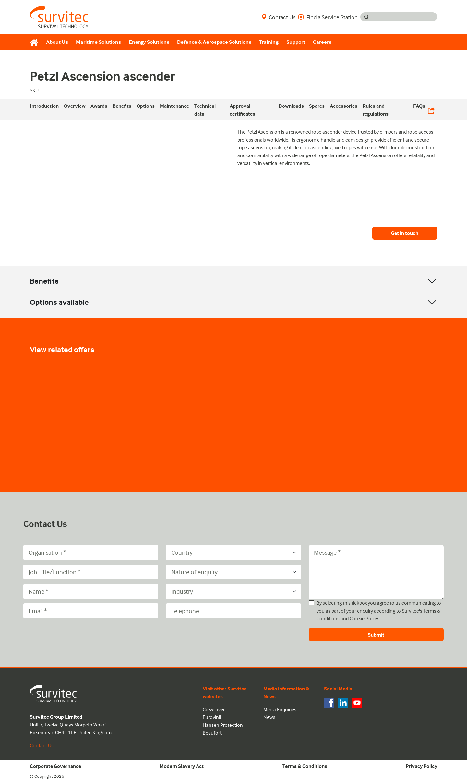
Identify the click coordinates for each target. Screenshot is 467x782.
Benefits (44, 281)
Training (269, 42)
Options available (59, 302)
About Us (57, 42)
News (269, 717)
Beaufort (212, 732)
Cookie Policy (364, 618)
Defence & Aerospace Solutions (214, 42)
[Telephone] (233, 610)
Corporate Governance (55, 766)
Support (295, 42)
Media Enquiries (279, 709)
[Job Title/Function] (90, 572)
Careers (322, 42)
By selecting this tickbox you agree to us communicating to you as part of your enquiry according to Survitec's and (379, 611)
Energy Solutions (149, 42)
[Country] (233, 552)
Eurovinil (212, 717)
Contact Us (278, 17)
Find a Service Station (328, 17)
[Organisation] (90, 552)
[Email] (90, 610)
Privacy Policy (421, 766)
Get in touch (404, 233)
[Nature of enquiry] (233, 572)
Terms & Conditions (304, 766)
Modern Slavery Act (182, 766)
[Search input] (405, 16)
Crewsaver (214, 709)
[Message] (376, 572)
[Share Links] (431, 109)
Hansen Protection (223, 725)
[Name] (90, 591)
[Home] (36, 42)
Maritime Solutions (98, 42)
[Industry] (233, 591)
